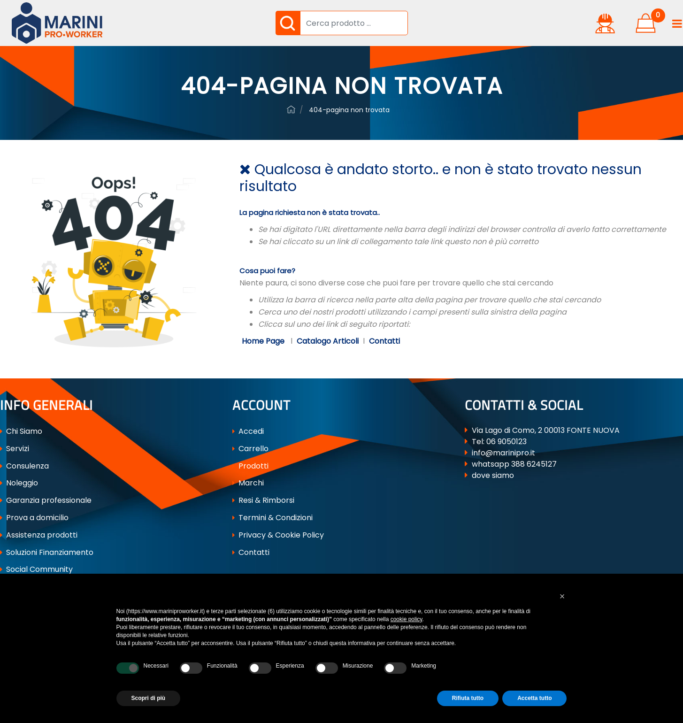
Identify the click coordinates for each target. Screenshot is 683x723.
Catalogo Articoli (328, 341)
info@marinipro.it (503, 452)
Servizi (14, 448)
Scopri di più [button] (148, 698)
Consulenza (24, 466)
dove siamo (493, 475)
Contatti (384, 341)
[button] (288, 23)
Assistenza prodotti (38, 535)
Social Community (36, 569)
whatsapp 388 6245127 (514, 464)
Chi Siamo (21, 431)
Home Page (264, 341)
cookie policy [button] (406, 619)
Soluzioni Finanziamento (46, 552)
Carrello (250, 448)
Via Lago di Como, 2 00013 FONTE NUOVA (546, 430)
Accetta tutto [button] (534, 698)
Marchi (248, 482)
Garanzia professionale (46, 500)
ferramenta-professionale (291, 109)
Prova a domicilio (34, 517)
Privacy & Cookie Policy (278, 535)
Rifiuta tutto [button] (467, 698)
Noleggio (19, 482)
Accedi (248, 431)
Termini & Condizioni (272, 517)
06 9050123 (506, 441)
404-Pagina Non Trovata (349, 110)
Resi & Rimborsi (263, 500)
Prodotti (250, 466)
